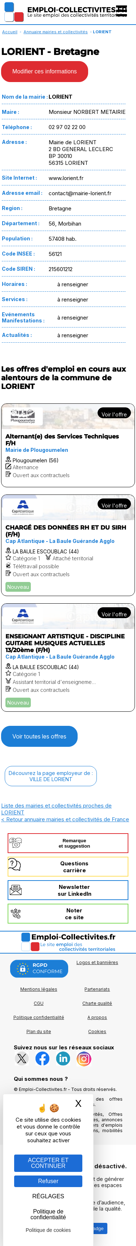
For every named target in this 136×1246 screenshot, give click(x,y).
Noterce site (74, 914)
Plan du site (38, 1031)
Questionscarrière (74, 867)
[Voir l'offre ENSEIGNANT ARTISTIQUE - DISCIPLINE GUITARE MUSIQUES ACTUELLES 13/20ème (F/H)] (68, 657)
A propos (97, 1017)
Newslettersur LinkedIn (74, 890)
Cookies (97, 1031)
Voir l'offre (114, 414)
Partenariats (97, 989)
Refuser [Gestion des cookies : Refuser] (48, 1181)
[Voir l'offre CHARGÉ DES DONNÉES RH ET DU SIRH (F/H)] (68, 545)
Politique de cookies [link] (48, 1230)
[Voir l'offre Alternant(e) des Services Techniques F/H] (68, 445)
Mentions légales (38, 989)
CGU (39, 1003)
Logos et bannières (97, 962)
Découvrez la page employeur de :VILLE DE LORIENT (51, 776)
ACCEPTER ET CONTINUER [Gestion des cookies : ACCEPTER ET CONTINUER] (48, 1163)
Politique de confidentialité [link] (48, 1214)
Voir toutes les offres (39, 736)
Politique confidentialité (38, 1017)
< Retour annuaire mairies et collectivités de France (65, 819)
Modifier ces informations (44, 71)
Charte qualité (97, 1003)
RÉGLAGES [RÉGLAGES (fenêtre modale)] (48, 1196)
